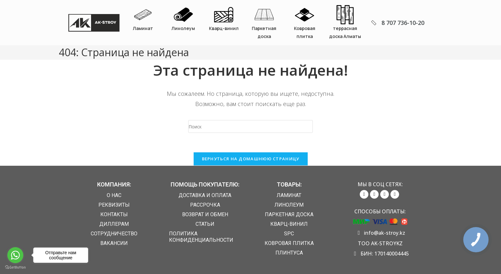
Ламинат (143, 28)
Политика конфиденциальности (201, 237)
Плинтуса (289, 253)
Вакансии (114, 243)
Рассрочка (205, 205)
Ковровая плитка (289, 243)
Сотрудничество (114, 234)
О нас (114, 195)
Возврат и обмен (205, 214)
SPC (289, 234)
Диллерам (114, 224)
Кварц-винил (224, 28)
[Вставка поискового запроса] (250, 126)
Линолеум (183, 28)
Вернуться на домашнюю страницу (250, 159)
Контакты (114, 214)
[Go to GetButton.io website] (15, 267)
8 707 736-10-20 (403, 23)
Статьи (205, 224)
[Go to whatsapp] (15, 255)
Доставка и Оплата (205, 195)
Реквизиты (114, 205)
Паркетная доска (289, 214)
